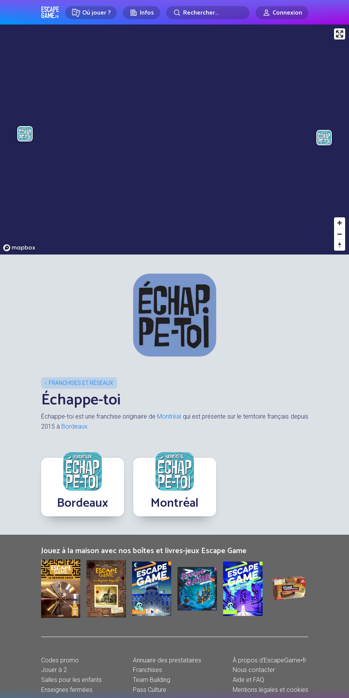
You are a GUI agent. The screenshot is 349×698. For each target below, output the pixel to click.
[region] (174, 140)
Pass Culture (149, 689)
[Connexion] (282, 12)
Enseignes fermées (67, 689)
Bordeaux (74, 426)
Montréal (169, 416)
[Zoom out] (339, 234)
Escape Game (50, 12)
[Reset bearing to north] (339, 245)
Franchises (147, 669)
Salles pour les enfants (71, 679)
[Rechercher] (208, 12)
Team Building (151, 679)
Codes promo (60, 660)
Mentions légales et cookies (270, 689)
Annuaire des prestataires (167, 660)
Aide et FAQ (248, 679)
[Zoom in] (339, 222)
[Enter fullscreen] (339, 33)
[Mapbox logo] (19, 247)
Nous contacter (254, 669)
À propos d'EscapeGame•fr (269, 660)
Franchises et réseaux (81, 383)
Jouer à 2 (54, 669)
